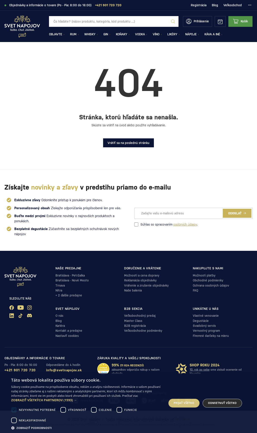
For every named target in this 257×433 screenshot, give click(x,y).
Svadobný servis (204, 325)
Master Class (133, 321)
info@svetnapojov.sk (64, 370)
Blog (215, 5)
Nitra (58, 290)
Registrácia (198, 5)
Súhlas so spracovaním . (166, 224)
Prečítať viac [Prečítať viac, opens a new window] (130, 396)
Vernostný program (206, 330)
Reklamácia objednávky (140, 280)
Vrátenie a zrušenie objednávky (146, 285)
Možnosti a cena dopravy (141, 275)
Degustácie (201, 321)
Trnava (60, 285)
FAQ (195, 290)
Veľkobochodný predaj (140, 315)
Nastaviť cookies (67, 336)
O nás (59, 315)
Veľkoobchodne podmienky (143, 330)
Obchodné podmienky (208, 280)
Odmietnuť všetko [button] (222, 403)
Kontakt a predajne (68, 330)
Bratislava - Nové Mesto (72, 280)
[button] (86, 400)
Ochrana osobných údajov (211, 285)
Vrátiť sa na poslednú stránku (128, 143)
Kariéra (60, 325)
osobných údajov (185, 224)
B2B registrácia (135, 325)
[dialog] (128, 403)
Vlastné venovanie (206, 315)
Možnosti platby (204, 275)
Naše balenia (133, 290)
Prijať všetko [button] (184, 403)
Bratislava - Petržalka (70, 275)
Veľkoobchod (232, 5)
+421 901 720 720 (20, 370)
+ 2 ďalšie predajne (68, 295)
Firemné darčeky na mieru (211, 336)
